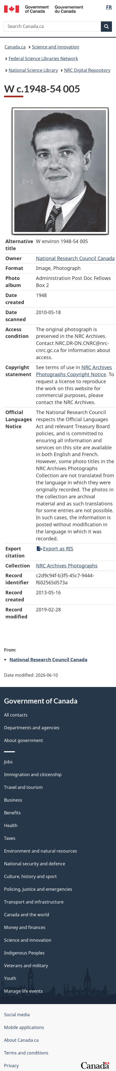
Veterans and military (26, 966)
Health (11, 825)
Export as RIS (55, 548)
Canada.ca (15, 47)
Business (13, 800)
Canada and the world (26, 915)
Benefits (12, 813)
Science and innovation (55, 47)
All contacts (16, 715)
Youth (10, 978)
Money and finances (24, 927)
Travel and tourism (23, 787)
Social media (17, 1015)
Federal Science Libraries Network (43, 59)
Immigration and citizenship (33, 775)
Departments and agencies (31, 728)
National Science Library (33, 70)
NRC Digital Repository (87, 70)
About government (23, 740)
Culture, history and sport (30, 876)
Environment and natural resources (40, 851)
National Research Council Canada (75, 258)
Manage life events (23, 991)
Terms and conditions (26, 1053)
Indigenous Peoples (24, 953)
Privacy (11, 1066)
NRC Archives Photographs (67, 565)
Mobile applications (24, 1027)
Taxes (9, 838)
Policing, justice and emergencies (38, 889)
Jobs (8, 762)
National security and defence (34, 864)
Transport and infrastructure (34, 902)
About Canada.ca (21, 1040)
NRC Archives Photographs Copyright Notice (74, 371)
